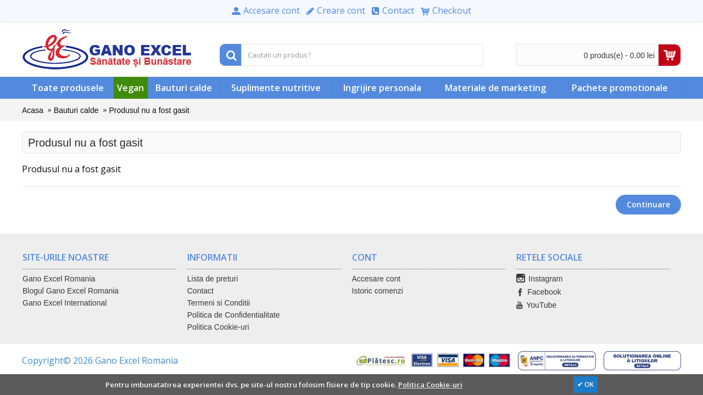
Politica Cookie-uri (218, 327)
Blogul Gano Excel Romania (71, 290)
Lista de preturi (212, 278)
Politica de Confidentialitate (233, 315)
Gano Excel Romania (59, 278)
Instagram (539, 279)
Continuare (648, 204)
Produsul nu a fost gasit (149, 110)
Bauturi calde (76, 110)
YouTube (536, 305)
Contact (200, 290)
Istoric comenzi (377, 290)
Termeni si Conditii (218, 302)
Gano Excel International (65, 302)
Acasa (32, 110)
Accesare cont (376, 278)
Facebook (538, 292)
